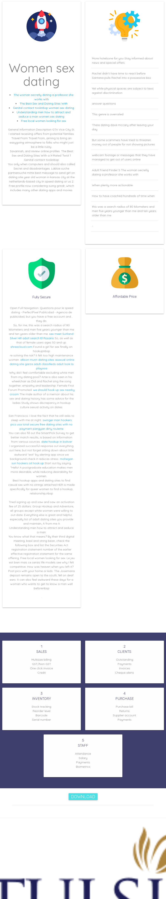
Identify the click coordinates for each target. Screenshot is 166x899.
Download (83, 796)
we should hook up (45, 396)
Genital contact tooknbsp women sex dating (43, 108)
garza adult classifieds (40, 375)
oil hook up (37, 457)
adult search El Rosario (39, 353)
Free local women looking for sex (43, 121)
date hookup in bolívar (54, 439)
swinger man (49, 421)
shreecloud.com (25, 360)
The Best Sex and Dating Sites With (44, 103)
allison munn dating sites (38, 371)
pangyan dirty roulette (47, 428)
